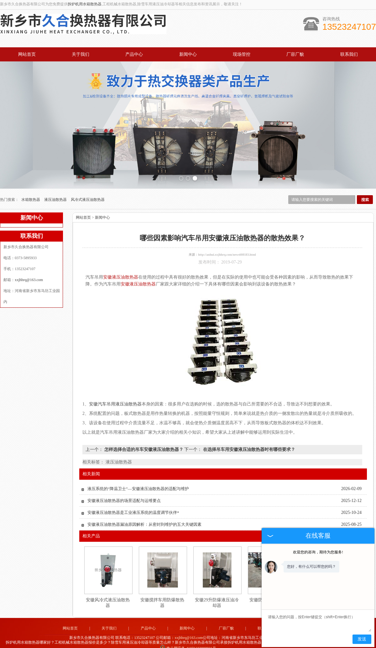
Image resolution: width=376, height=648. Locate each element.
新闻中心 (188, 54)
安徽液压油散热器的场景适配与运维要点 (124, 496)
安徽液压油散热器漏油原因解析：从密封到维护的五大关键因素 (144, 520)
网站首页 (27, 54)
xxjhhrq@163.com (29, 275)
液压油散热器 (56, 195)
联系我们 (349, 54)
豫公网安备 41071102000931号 (188, 643)
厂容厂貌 (295, 54)
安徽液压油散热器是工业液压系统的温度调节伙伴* (133, 508)
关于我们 (80, 54)
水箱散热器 (31, 195)
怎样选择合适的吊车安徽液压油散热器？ (143, 445)
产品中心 (134, 54)
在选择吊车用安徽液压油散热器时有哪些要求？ (248, 445)
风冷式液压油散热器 (88, 195)
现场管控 (241, 54)
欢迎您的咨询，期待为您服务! (318, 552)
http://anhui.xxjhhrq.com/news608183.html (227, 250)
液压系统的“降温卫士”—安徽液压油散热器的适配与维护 (138, 484)
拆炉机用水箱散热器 (85, 4)
